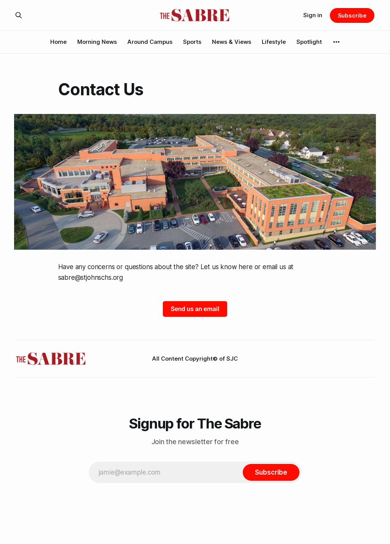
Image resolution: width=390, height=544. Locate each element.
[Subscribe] (271, 472)
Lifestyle (274, 41)
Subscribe (352, 15)
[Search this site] (18, 15)
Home (58, 41)
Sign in (312, 15)
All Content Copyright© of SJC (195, 358)
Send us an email (195, 309)
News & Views (231, 41)
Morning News (97, 41)
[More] (336, 42)
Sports (192, 41)
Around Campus (149, 41)
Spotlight (309, 41)
